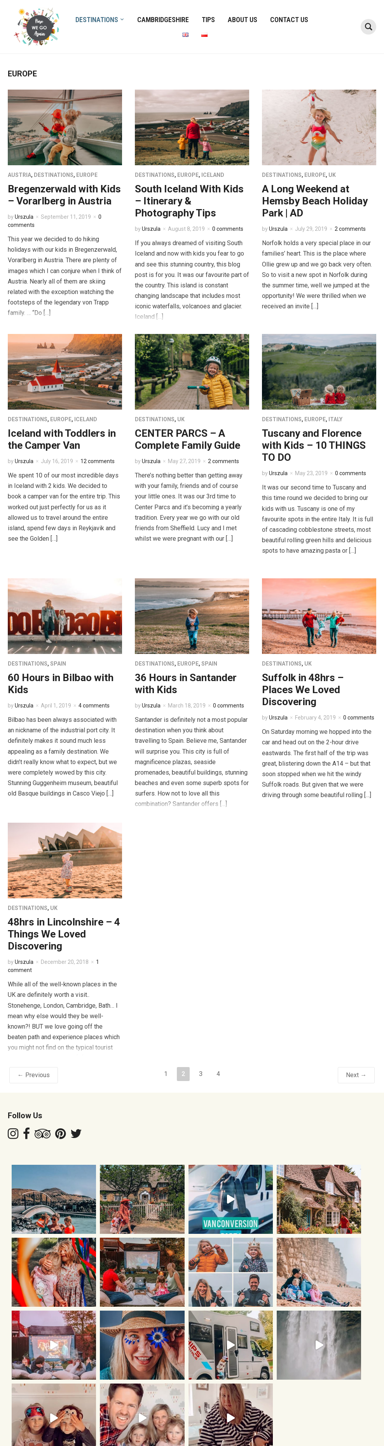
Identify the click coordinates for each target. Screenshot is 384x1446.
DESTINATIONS (96, 20)
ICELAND (212, 175)
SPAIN (58, 664)
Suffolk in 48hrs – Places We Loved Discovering (303, 689)
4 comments (94, 705)
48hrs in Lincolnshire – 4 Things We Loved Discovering (64, 934)
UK (332, 175)
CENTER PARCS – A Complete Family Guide (187, 439)
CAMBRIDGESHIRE (163, 20)
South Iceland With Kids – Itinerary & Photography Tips (189, 201)
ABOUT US (242, 20)
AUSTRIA (19, 175)
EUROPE (87, 175)
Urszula (24, 217)
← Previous (33, 1075)
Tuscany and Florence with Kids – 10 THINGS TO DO (314, 445)
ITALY (335, 419)
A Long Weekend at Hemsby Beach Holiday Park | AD (315, 201)
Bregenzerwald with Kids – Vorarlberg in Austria (64, 195)
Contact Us (289, 20)
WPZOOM (363, 1426)
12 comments (97, 461)
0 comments (227, 229)
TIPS (208, 20)
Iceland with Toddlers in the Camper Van (62, 439)
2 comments (350, 229)
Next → (356, 1075)
